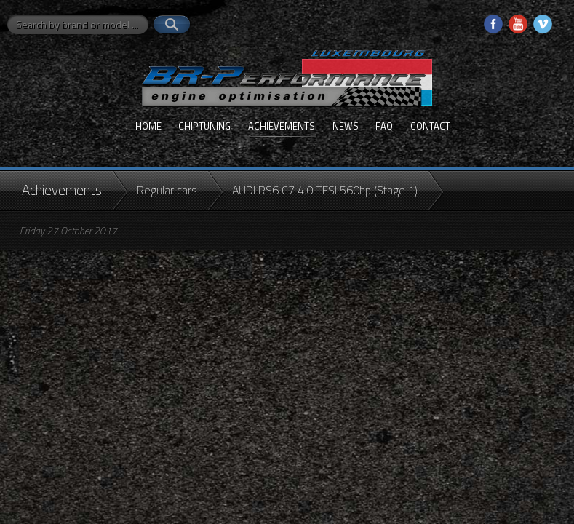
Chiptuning (204, 126)
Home (148, 126)
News (345, 126)
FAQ (384, 126)
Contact (430, 126)
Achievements (281, 126)
